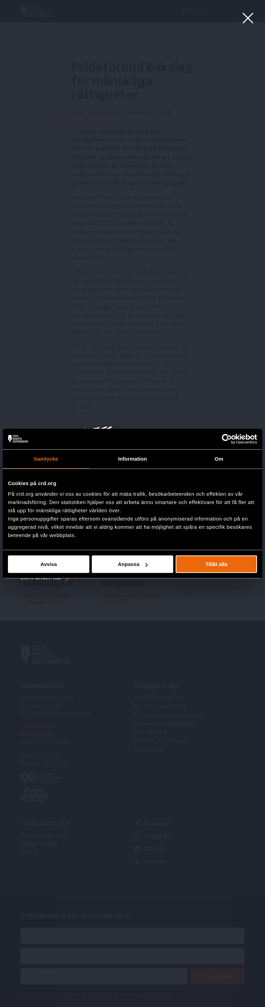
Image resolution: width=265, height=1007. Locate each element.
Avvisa (48, 564)
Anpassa (133, 564)
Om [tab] (219, 459)
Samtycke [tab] (46, 459)
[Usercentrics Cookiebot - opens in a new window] (227, 439)
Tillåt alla (216, 564)
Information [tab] (132, 459)
